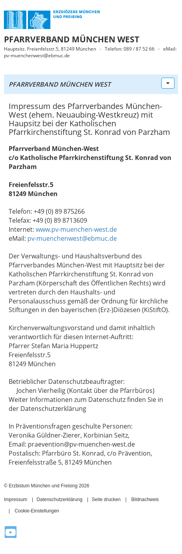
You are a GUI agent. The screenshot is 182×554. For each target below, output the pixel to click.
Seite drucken (106, 499)
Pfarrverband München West (60, 84)
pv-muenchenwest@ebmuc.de (72, 238)
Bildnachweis (145, 499)
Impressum (15, 499)
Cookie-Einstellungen (37, 511)
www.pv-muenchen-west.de (76, 229)
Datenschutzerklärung (59, 499)
